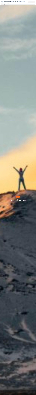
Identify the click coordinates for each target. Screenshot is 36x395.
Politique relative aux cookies (5, 3)
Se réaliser (18, 196)
